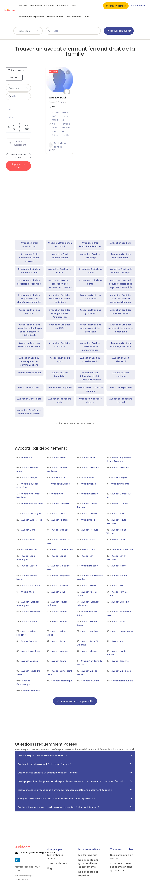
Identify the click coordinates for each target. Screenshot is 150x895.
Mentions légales (24, 866)
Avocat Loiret (59, 555)
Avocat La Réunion (123, 680)
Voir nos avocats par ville (75, 701)
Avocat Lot (87, 555)
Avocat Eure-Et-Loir (31, 519)
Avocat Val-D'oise (121, 670)
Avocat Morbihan (30, 585)
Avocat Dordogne (31, 513)
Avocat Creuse (120, 503)
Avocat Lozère (29, 565)
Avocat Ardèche (90, 467)
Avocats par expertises (31, 16)
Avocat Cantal (89, 483)
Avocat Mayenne (61, 575)
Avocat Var (118, 641)
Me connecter (138, 6)
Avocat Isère (88, 539)
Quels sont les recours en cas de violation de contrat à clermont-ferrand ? (58, 807)
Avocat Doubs (59, 513)
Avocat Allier (88, 457)
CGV (37, 866)
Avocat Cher (57, 493)
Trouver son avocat (118, 30)
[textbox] (28, 30)
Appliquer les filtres (18, 166)
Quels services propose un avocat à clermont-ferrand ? (48, 772)
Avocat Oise (27, 591)
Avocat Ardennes (120, 467)
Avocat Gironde (60, 529)
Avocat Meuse (119, 575)
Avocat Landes (29, 549)
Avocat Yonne (58, 661)
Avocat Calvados (60, 483)
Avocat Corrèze (89, 493)
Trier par (13, 77)
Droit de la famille (57, 145)
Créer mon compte (116, 6)
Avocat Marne (119, 565)
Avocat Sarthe (29, 621)
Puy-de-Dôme (55, 131)
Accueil (23, 5)
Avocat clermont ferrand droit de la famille (66, 124)
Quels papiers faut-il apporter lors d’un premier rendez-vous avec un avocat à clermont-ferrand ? (71, 781)
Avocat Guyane (91, 680)
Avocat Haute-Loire (122, 549)
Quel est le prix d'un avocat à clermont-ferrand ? (44, 764)
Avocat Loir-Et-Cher (62, 549)
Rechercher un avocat (42, 5)
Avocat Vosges (29, 661)
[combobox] (28, 31)
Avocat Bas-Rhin (120, 601)
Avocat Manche (89, 565)
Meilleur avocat (55, 16)
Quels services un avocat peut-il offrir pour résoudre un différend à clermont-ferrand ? (65, 789)
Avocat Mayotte (31, 690)
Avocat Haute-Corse (32, 503)
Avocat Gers (28, 529)
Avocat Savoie (59, 621)
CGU (19, 870)
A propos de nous (57, 863)
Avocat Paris (118, 621)
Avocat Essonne (120, 661)
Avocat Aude (87, 477)
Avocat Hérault (89, 529)
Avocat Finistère (60, 519)
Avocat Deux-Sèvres (122, 631)
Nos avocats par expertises (88, 873)
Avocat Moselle (59, 585)
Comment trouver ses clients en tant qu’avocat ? (121, 867)
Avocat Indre (28, 539)
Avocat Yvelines (89, 631)
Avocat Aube (58, 477)
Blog (87, 16)
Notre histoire (74, 16)
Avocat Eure (117, 513)
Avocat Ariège (29, 477)
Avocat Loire (88, 549)
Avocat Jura (118, 539)
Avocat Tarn (58, 641)
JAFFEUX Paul (57, 97)
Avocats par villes (66, 5)
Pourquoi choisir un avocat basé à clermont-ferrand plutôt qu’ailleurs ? (56, 798)
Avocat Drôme (89, 513)
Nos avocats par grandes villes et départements (88, 863)
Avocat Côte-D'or (60, 503)
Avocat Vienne (89, 651)
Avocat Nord (118, 585)
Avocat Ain (26, 457)
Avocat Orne (58, 591)
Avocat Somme (29, 641)
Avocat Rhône (59, 611)
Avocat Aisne (58, 457)
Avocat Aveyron (119, 477)
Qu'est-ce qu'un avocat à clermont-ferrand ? (42, 755)
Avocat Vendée (59, 651)
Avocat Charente (120, 483)
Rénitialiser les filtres (18, 156)
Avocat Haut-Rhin (30, 611)
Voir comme (15, 70)
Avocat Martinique (62, 680)
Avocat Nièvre (88, 585)
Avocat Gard (88, 519)
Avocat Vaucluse (30, 651)
